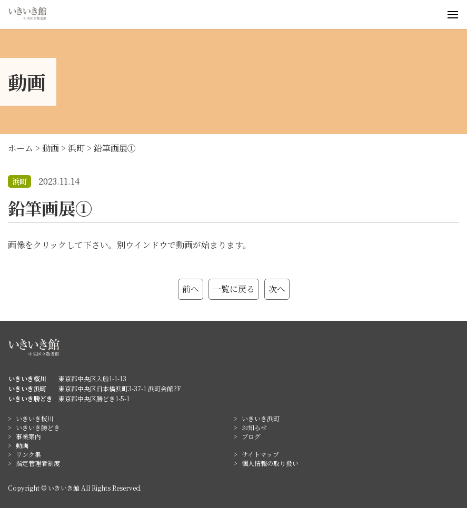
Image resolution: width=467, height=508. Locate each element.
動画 (22, 445)
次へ (277, 289)
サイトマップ (260, 454)
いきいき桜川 (35, 418)
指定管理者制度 (38, 463)
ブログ (251, 436)
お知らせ (254, 427)
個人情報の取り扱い (270, 463)
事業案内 (28, 436)
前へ (190, 289)
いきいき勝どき (38, 427)
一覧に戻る (234, 289)
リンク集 (28, 454)
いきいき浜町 (261, 418)
